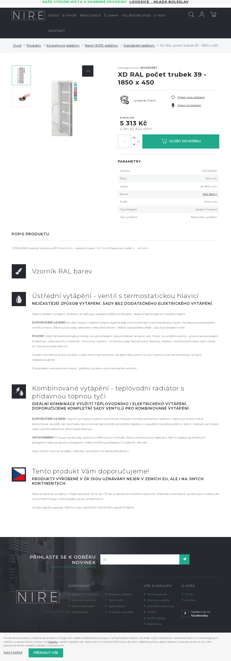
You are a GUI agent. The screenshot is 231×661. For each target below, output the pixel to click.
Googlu (53, 641)
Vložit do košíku (181, 142)
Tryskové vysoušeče (121, 612)
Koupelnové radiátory (63, 46)
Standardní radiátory (139, 46)
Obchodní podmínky (160, 606)
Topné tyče (116, 600)
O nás (189, 594)
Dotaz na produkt (189, 105)
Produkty (33, 46)
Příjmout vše (46, 653)
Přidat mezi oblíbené (191, 97)
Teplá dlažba (117, 606)
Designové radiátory (85, 594)
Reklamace (154, 624)
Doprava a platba (158, 600)
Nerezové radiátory (84, 600)
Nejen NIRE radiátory (101, 46)
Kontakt (190, 600)
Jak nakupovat (157, 594)
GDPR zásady (156, 618)
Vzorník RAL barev (62, 271)
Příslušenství (80, 612)
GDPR (151, 612)
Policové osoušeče (83, 606)
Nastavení (13, 653)
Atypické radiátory (121, 594)
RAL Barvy (210, 194)
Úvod (17, 46)
